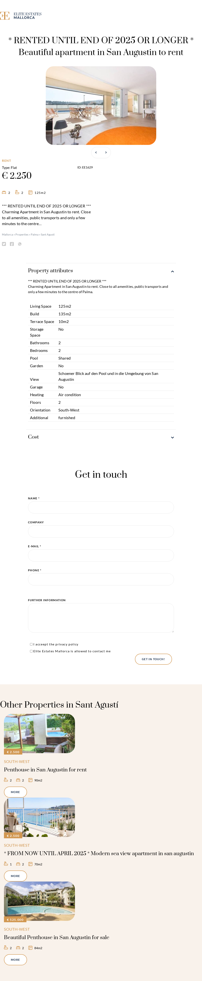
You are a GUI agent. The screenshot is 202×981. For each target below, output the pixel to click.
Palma (34, 234)
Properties (21, 234)
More (15, 792)
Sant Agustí (48, 234)
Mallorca (7, 234)
